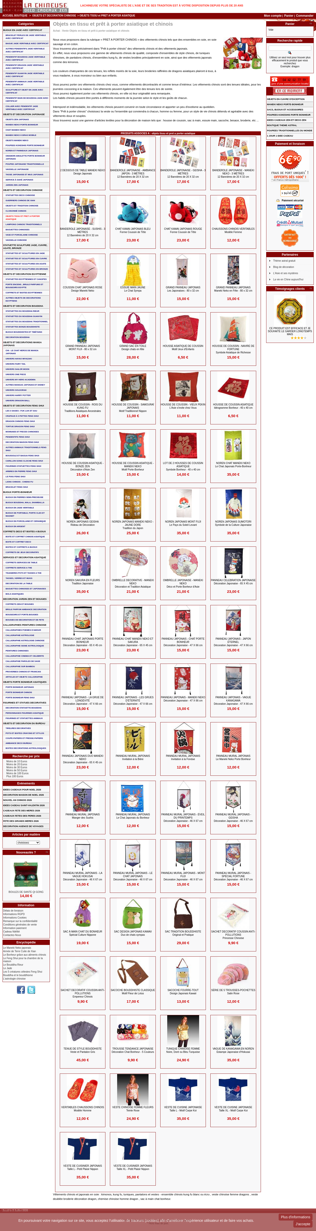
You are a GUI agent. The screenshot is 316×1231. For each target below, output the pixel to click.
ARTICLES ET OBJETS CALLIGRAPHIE (24, 677)
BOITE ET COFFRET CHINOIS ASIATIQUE (25, 537)
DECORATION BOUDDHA (18, 337)
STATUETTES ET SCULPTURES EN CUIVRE (26, 258)
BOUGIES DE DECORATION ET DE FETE (25, 620)
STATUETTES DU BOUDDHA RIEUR (22, 311)
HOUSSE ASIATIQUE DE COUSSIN (183, 348)
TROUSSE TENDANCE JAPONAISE (133, 1050)
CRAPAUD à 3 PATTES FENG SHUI (22, 416)
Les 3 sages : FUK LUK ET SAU (21, 411)
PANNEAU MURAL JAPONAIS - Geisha (233, 817)
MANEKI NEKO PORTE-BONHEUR (22, 125)
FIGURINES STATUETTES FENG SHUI (23, 466)
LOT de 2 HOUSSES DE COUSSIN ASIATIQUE (183, 466)
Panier (289, 15)
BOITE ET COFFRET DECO (18, 542)
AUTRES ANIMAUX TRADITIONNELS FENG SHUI (26, 449)
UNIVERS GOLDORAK (16, 390)
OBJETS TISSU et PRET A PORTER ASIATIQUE (23, 217)
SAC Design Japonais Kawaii (133, 933)
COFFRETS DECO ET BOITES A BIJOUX (24, 531)
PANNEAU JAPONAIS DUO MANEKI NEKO (82, 759)
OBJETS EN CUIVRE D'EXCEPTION (286, 99)
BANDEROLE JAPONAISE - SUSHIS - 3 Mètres (82, 232)
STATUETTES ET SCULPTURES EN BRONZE (27, 269)
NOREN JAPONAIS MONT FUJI (183, 523)
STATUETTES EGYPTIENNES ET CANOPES (26, 279)
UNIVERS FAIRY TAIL (16, 364)
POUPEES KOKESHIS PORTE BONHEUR (25, 145)
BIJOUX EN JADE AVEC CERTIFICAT (22, 30)
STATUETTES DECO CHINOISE (20, 195)
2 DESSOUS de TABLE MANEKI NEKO (82, 172)
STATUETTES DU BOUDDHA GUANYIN (24, 316)
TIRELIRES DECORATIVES (18, 728)
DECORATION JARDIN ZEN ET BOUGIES (25, 599)
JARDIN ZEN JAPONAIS (17, 185)
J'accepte (303, 1224)
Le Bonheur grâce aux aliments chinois (24, 954)
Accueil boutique (14, 15)
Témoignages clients (290, 289)
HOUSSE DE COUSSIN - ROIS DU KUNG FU (82, 407)
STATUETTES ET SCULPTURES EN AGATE (26, 264)
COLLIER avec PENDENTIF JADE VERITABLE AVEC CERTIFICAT (22, 107)
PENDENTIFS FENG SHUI (18, 437)
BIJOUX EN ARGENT (15, 526)
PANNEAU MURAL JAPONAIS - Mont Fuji (183, 876)
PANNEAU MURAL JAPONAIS (133, 758)
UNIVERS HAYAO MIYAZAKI (19, 359)
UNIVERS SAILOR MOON (17, 369)
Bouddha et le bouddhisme (18, 975)
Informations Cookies (15, 917)
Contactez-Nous (12, 935)
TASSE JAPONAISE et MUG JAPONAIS (24, 174)
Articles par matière (26, 834)
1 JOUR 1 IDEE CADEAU (280, 136)
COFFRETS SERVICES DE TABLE (21, 562)
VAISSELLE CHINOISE (16, 240)
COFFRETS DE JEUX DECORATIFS (22, 552)
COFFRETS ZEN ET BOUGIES (20, 604)
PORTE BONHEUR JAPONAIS (20, 687)
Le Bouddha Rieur (13, 964)
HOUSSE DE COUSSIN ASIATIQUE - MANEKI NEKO (133, 466)
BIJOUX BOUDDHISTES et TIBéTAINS (24, 332)
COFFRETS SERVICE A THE (19, 568)
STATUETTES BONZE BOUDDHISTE (23, 327)
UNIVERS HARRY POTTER (18, 395)
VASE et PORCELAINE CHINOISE (22, 235)
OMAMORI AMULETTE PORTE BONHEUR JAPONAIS (25, 157)
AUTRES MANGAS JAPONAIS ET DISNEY (25, 385)
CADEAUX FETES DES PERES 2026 (22, 816)
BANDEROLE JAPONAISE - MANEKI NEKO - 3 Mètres (233, 173)
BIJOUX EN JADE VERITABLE (20, 508)
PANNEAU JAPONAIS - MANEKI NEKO (183, 699)
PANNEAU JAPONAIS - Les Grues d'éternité (133, 700)
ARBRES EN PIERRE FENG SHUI (21, 471)
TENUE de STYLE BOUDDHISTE (83, 1050)
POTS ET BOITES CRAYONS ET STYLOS (25, 733)
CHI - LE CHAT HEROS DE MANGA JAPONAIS (22, 352)
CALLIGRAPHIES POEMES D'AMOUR (23, 630)
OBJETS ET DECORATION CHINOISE (54, 15)
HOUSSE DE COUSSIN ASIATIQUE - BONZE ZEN (83, 466)
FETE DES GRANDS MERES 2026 (21, 821)
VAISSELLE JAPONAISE (17, 169)
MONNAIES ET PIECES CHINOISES (22, 432)
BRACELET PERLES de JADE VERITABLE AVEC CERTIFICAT (26, 36)
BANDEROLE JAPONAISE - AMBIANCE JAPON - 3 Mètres (132, 173)
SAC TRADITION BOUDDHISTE (183, 933)
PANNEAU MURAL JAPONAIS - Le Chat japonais (133, 876)
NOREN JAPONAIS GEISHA (83, 523)
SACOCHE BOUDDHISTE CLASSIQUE (133, 992)
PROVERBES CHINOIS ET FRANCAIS (23, 672)
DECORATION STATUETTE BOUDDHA (24, 708)
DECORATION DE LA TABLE (19, 583)
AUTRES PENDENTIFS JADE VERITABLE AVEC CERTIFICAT (25, 50)
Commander (305, 15)
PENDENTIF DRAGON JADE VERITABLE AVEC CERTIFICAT (25, 66)
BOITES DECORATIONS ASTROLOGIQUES (26, 748)
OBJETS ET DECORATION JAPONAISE (24, 114)
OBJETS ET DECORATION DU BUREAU (24, 723)
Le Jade (7, 968)
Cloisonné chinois (16, 211)
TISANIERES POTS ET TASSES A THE (24, 573)
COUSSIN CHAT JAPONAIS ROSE (82, 289)
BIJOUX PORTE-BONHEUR (17, 492)
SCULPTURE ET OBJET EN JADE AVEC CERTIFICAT (24, 91)
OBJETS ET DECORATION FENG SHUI (23, 405)
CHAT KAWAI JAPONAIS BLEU (133, 230)
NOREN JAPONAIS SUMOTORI (233, 523)
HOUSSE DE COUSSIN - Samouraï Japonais (133, 407)
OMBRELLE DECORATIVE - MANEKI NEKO (133, 583)
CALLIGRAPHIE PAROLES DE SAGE (23, 661)
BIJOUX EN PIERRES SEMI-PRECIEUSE (24, 497)
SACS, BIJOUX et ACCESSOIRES (285, 109)
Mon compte (273, 15)
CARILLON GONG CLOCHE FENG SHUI (24, 461)
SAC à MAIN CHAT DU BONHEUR (82, 933)
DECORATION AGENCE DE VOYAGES (23, 826)
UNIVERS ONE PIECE (16, 374)
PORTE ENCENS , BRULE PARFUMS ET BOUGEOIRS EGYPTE (24, 286)
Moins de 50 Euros (16, 770)
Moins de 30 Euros (16, 767)
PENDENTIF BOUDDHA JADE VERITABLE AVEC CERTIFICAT (25, 58)
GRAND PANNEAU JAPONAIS (183, 289)
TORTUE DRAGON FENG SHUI (20, 426)
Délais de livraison (13, 910)
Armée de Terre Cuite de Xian (19, 951)
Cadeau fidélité (11, 931)
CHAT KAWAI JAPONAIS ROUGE (183, 230)
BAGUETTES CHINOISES (18, 230)
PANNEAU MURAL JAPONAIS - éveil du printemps (183, 817)
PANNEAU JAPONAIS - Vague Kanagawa (233, 700)
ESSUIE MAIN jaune (132, 289)
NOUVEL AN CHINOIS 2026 (17, 800)
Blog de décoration (283, 267)
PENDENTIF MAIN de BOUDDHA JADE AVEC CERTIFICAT (27, 99)
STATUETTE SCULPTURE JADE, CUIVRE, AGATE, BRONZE (25, 246)
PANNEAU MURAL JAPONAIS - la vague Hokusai (82, 876)
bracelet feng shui (17, 487)
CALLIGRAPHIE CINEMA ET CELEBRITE (25, 656)
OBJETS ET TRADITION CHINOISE (22, 206)
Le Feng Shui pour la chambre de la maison (23, 960)
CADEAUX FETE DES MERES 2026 (21, 810)
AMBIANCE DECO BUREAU (19, 743)
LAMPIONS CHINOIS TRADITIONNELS (24, 224)
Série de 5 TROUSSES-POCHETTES (233, 992)
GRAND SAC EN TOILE (132, 348)
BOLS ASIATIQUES (15, 594)
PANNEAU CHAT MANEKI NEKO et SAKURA (132, 642)
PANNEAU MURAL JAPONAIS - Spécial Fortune (233, 876)
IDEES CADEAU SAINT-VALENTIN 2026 (24, 805)
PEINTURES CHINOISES (17, 651)
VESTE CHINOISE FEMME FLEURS (133, 1109)
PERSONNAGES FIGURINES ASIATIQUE (25, 713)
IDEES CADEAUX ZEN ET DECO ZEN (286, 120)
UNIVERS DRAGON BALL (18, 400)
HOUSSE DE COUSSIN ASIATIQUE (233, 406)
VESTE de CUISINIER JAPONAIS (82, 1167)
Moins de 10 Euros (16, 761)
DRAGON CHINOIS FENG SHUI (20, 421)
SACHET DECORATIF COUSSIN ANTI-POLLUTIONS (233, 934)
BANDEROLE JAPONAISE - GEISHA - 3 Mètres (183, 173)
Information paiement (15, 928)
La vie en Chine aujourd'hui (288, 279)
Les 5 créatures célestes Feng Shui (22, 971)
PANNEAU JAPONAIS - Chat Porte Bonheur (183, 642)
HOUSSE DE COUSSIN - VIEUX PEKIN (183, 406)
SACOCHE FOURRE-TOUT (183, 992)
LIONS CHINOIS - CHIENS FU (19, 482)
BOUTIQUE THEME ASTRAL (282, 125)
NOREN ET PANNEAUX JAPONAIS (22, 151)
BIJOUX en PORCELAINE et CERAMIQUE (26, 521)
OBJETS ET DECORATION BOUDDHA (23, 306)
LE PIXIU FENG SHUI (15, 476)
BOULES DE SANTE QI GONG (26, 892)
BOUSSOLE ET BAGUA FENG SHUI (22, 456)
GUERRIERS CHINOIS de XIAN (20, 200)
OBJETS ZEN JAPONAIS (17, 119)
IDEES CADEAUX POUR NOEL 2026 (22, 789)
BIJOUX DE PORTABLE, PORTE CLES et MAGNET (25, 514)
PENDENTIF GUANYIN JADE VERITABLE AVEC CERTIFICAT (25, 74)
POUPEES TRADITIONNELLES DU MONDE (289, 130)
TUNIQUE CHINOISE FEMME (183, 1050)
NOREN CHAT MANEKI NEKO (233, 465)
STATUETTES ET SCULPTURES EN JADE (25, 253)
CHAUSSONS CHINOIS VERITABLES (233, 230)
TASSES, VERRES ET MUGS (19, 578)
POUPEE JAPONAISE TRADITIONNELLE (25, 164)
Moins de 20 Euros (16, 764)
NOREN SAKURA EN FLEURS (82, 582)
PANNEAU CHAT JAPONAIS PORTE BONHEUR (82, 642)
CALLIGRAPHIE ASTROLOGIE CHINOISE (25, 640)
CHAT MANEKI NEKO (16, 130)
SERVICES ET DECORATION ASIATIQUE (24, 557)
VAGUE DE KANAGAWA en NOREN (233, 1050)
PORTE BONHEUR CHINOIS (19, 692)
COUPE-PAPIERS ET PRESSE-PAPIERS (24, 738)
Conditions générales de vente (20, 924)
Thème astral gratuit (284, 260)
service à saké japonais (19, 180)
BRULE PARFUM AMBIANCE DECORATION (26, 609)
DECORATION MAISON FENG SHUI (22, 442)
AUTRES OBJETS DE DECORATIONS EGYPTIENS (23, 299)
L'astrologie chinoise (14, 978)
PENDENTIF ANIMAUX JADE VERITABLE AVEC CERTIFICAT (25, 83)
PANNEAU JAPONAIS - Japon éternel (233, 642)
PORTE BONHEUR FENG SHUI (20, 697)
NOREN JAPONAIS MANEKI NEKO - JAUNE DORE (133, 525)
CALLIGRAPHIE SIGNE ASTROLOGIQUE (25, 646)
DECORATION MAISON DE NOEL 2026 (23, 795)
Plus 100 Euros (14, 776)
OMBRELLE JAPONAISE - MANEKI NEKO (183, 583)
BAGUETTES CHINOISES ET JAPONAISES (26, 589)
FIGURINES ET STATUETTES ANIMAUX (24, 718)
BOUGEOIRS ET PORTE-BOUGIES (22, 615)
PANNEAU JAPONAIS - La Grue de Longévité (83, 700)
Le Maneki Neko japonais (17, 947)
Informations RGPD (14, 914)
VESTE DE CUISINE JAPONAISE (183, 1109)
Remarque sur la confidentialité (20, 921)
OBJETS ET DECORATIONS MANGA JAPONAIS (22, 344)
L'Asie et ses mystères (285, 273)
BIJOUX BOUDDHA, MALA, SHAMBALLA (25, 502)
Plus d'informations (295, 1217)
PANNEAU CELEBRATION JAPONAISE (233, 582)
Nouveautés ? (26, 852)
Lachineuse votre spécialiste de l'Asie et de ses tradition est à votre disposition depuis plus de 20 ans (161, 5)
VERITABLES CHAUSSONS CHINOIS (82, 1109)
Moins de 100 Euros (17, 773)
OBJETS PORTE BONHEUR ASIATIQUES (25, 682)
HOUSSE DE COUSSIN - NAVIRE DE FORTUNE (233, 349)
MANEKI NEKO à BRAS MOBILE (21, 135)
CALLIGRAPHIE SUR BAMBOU (20, 666)
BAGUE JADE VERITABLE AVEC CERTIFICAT (27, 43)
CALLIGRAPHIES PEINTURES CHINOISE (25, 625)
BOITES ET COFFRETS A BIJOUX (21, 547)
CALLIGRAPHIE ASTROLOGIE (20, 635)
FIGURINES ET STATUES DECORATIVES (24, 702)
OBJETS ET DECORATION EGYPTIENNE (24, 274)
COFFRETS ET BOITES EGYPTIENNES (24, 293)
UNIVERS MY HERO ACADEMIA (21, 380)
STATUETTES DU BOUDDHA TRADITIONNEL (27, 321)
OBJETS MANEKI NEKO (17, 140)
